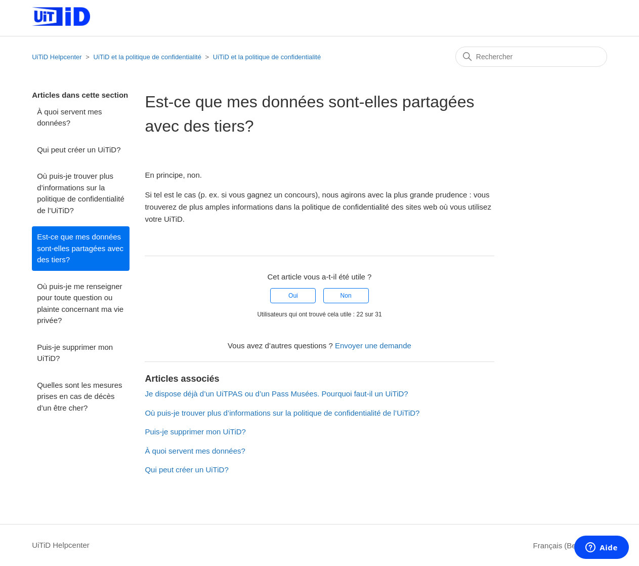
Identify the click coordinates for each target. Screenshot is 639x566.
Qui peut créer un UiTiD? (78, 149)
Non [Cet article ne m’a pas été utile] (346, 295)
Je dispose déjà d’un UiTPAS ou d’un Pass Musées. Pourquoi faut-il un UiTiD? (276, 393)
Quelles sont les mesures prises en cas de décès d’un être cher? (79, 396)
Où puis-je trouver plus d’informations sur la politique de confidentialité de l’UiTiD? (80, 193)
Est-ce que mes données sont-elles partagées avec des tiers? (80, 248)
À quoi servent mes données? (69, 117)
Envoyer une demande (373, 345)
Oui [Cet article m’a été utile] (293, 295)
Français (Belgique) (570, 545)
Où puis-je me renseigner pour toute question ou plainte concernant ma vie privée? (80, 303)
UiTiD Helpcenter (57, 57)
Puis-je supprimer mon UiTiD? (75, 353)
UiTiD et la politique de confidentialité (147, 57)
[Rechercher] (531, 57)
